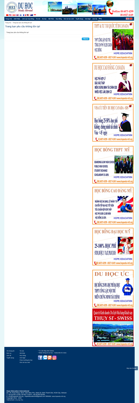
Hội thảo (22, 353)
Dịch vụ (9, 353)
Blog (100, 18)
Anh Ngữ (88, 19)
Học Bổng (59, 19)
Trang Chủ (9, 19)
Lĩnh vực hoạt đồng (28, 19)
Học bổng (23, 355)
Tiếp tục (85, 39)
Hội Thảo (51, 19)
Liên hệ (94, 19)
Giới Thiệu (17, 19)
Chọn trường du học (26, 360)
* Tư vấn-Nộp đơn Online (46, 351)
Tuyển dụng (10, 358)
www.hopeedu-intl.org (58, 396)
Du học (44, 19)
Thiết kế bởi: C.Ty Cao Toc (15, 400)
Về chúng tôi (10, 351)
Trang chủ (8, 22)
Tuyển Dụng (79, 19)
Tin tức (38, 19)
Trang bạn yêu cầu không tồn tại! (22, 22)
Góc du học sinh (69, 19)
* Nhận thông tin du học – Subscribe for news (52, 353)
